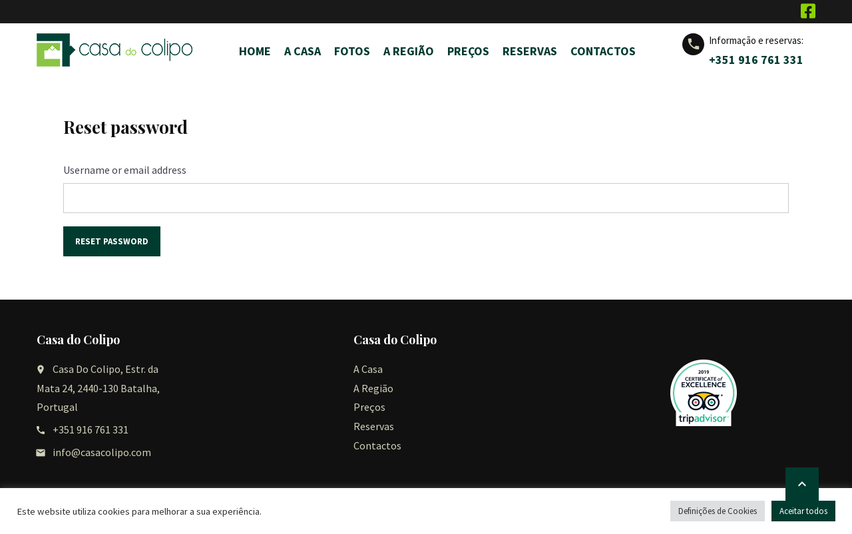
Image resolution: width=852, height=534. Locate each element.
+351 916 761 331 (756, 59)
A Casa (302, 51)
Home (255, 51)
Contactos (603, 51)
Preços (468, 51)
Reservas (530, 51)
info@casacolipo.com (102, 452)
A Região (408, 51)
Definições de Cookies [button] (717, 511)
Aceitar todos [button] (803, 511)
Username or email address (124, 169)
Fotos (352, 51)
